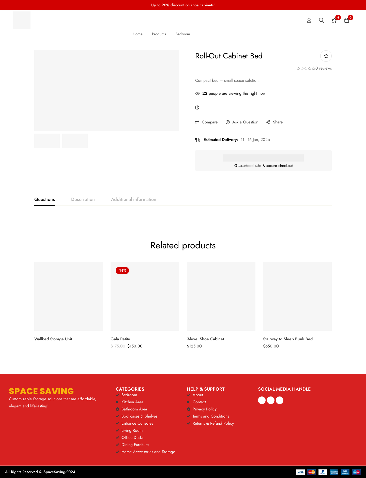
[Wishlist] (334, 20)
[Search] (321, 20)
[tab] (44, 199)
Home (138, 34)
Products (159, 34)
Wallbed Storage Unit (53, 339)
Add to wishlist (326, 56)
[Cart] (346, 20)
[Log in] (308, 20)
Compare (211, 122)
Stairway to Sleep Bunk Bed (288, 339)
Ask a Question (247, 122)
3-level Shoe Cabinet (205, 339)
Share (279, 122)
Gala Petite (120, 339)
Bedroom (182, 34)
